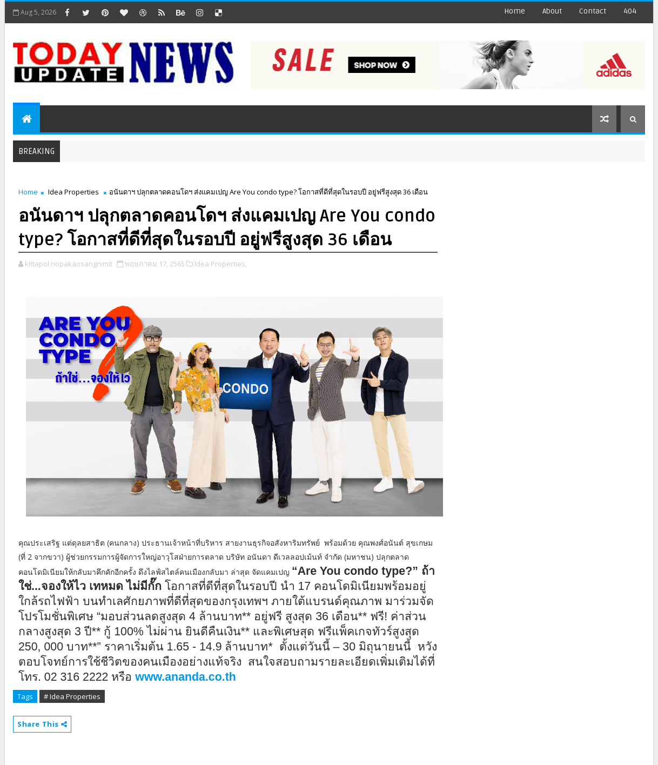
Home (514, 11)
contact (592, 11)
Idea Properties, (220, 264)
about (552, 11)
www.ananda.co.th (185, 676)
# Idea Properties (72, 696)
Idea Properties (73, 192)
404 (629, 11)
